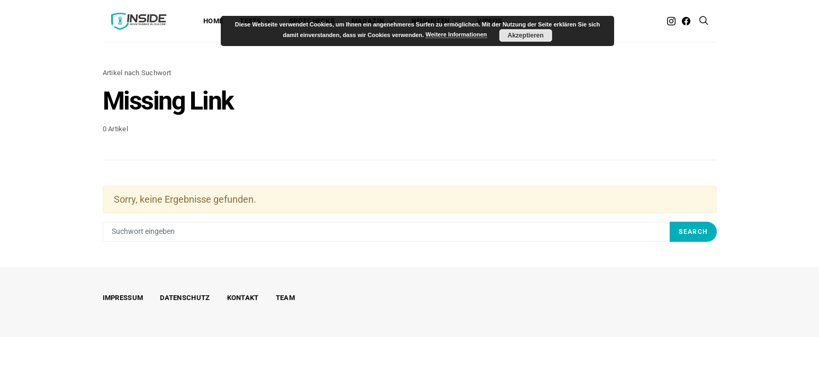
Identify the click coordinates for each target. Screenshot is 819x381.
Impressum (123, 298)
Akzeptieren (526, 35)
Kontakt (243, 298)
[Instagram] (671, 21)
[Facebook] (686, 21)
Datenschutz (185, 298)
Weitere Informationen (456, 34)
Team (285, 298)
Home (213, 21)
